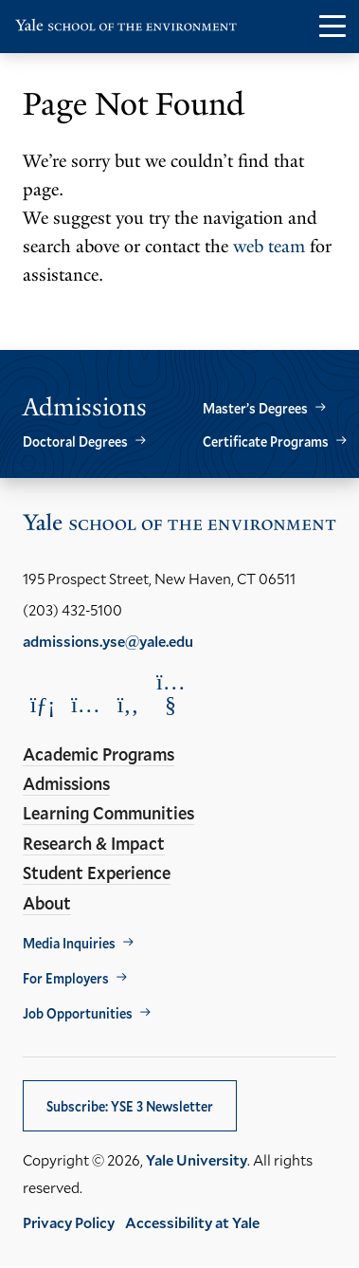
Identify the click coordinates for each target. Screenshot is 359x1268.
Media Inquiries (69, 943)
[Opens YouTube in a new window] (170, 693)
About (47, 902)
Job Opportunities (78, 1013)
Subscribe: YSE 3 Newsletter (129, 1106)
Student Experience (97, 872)
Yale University (196, 1159)
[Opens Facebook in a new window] (128, 704)
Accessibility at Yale (192, 1222)
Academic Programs (98, 754)
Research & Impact (94, 843)
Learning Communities (108, 812)
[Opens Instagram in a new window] (85, 704)
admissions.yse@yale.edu (108, 641)
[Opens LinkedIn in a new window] (42, 704)
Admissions (66, 783)
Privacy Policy (69, 1222)
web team (269, 246)
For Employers (66, 978)
